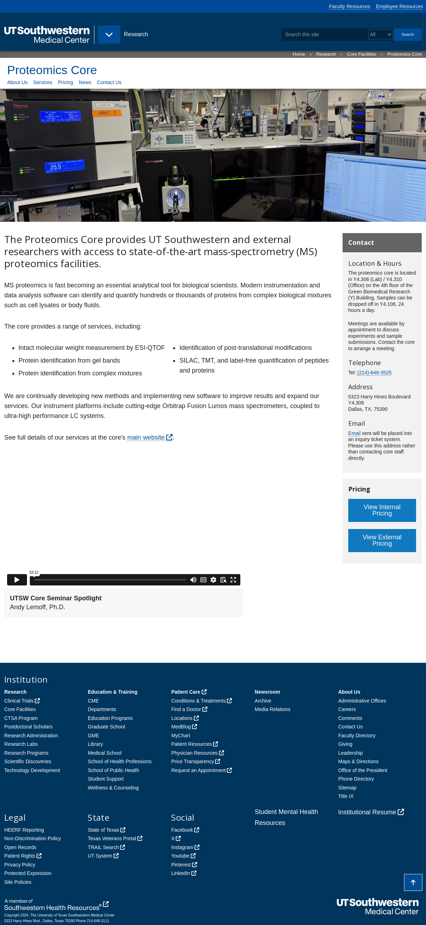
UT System (100, 856)
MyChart (180, 735)
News (85, 82)
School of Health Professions (120, 761)
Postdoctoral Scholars (28, 726)
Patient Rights (19, 856)
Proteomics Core (404, 54)
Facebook (182, 830)
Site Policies (17, 882)
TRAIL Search (103, 847)
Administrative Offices (362, 701)
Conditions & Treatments (198, 701)
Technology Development (32, 770)
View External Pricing (382, 540)
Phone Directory (356, 779)
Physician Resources (194, 753)
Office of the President (362, 770)
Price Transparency (192, 761)
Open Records (20, 847)
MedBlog (181, 726)
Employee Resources (399, 6)
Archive (263, 701)
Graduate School (106, 726)
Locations (181, 718)
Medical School (104, 753)
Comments (350, 718)
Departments (102, 709)
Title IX (346, 796)
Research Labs (21, 744)
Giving (345, 744)
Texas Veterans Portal (112, 838)
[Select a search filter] (380, 34)
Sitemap (347, 788)
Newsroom (267, 692)
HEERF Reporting (24, 830)
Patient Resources (191, 744)
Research (326, 54)
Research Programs (26, 753)
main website (146, 437)
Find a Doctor (186, 709)
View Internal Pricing (382, 510)
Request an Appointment (198, 770)
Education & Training (112, 692)
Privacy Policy (19, 865)
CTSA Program (21, 718)
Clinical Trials (18, 701)
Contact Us (109, 82)
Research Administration (31, 735)
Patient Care (185, 692)
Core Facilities (361, 54)
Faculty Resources (349, 6)
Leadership (350, 753)
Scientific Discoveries (27, 761)
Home (299, 54)
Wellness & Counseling (113, 788)
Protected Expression (27, 873)
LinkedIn (180, 873)
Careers (347, 709)
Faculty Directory (357, 735)
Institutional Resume (367, 812)
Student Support (106, 779)
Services (43, 82)
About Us (17, 82)
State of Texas (103, 830)
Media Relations (272, 709)
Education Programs (110, 718)
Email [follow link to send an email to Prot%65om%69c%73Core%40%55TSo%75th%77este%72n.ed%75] (354, 433)
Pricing (65, 82)
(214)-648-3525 (374, 372)
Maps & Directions (358, 761)
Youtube (180, 856)
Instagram (182, 847)
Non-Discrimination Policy (32, 838)
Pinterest (181, 865)
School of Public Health (113, 770)
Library (95, 744)
